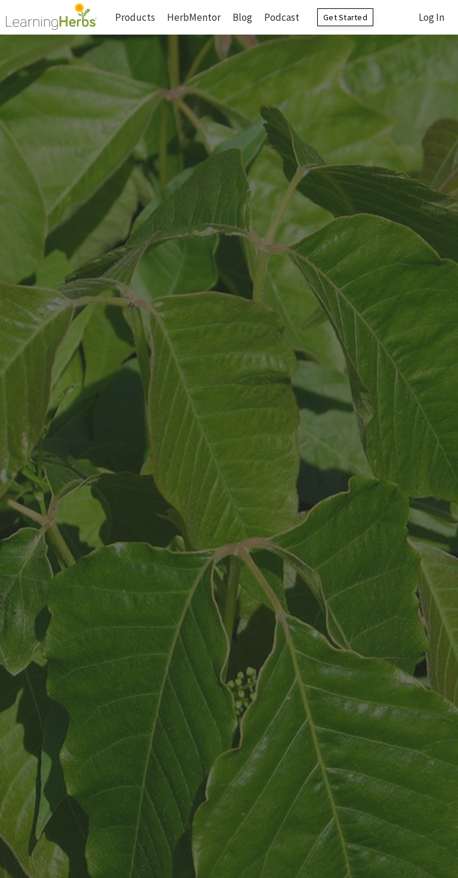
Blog (242, 17)
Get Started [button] (345, 17)
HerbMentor (194, 17)
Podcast (281, 17)
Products (135, 17)
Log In (431, 17)
